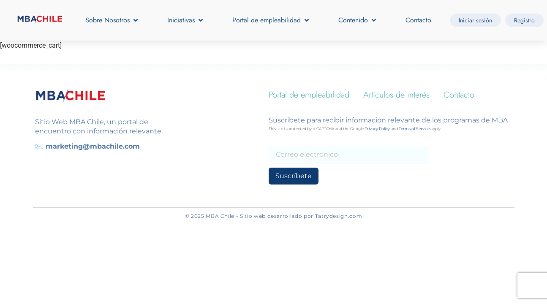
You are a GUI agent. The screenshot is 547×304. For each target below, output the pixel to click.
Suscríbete (293, 176)
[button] (112, 20)
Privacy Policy (377, 128)
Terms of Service (414, 128)
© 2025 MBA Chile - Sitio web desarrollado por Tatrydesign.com (273, 216)
